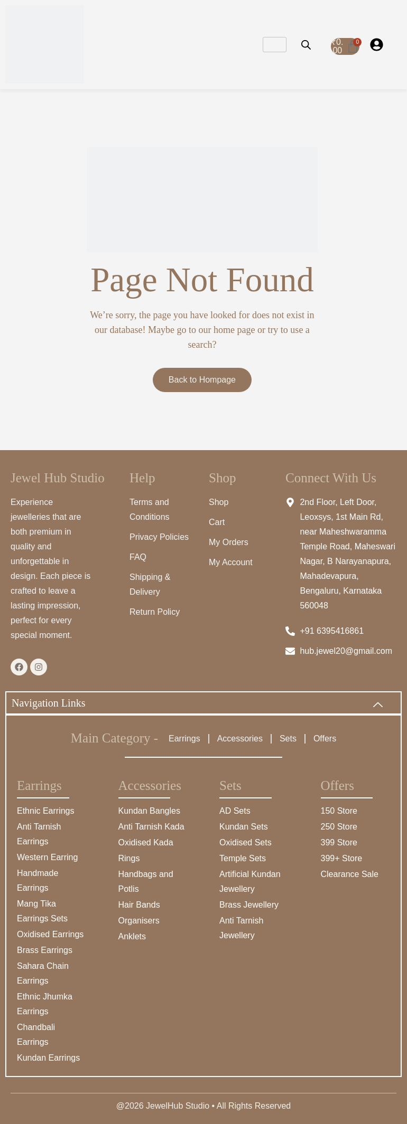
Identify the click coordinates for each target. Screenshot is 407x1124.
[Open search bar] (306, 45)
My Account (231, 562)
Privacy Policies (159, 536)
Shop (218, 502)
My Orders (228, 542)
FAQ (138, 557)
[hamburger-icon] (274, 44)
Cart (217, 522)
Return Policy (155, 611)
